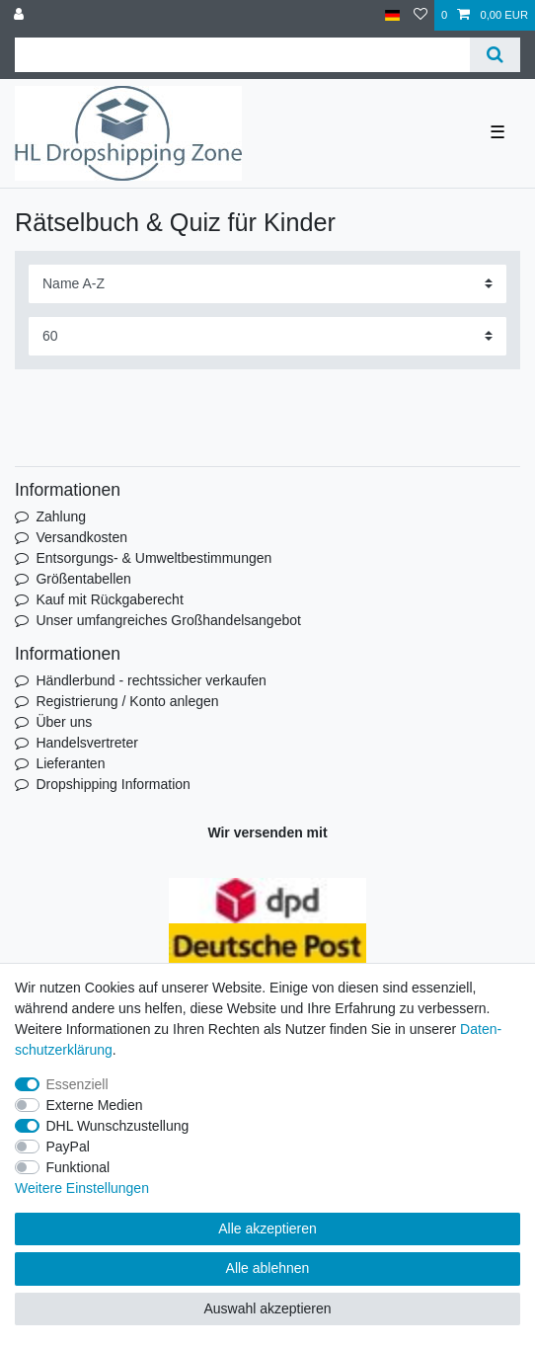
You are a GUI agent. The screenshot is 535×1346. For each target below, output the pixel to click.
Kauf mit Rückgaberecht (109, 599)
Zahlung (61, 516)
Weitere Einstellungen (82, 1188)
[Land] (392, 15)
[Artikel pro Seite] (267, 336)
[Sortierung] (267, 284)
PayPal (68, 1146)
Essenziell (77, 1084)
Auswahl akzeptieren (267, 1308)
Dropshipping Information (113, 784)
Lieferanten (70, 763)
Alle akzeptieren (267, 1228)
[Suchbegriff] (242, 55)
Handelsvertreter (87, 743)
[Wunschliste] (420, 15)
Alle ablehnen (268, 1268)
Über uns (64, 722)
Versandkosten (81, 537)
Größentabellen (83, 579)
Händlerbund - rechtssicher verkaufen (151, 680)
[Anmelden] (21, 15)
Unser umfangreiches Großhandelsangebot (168, 620)
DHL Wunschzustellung (118, 1126)
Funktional (78, 1167)
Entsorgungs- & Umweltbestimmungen (153, 558)
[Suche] (495, 55)
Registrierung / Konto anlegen (127, 701)
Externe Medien (94, 1105)
